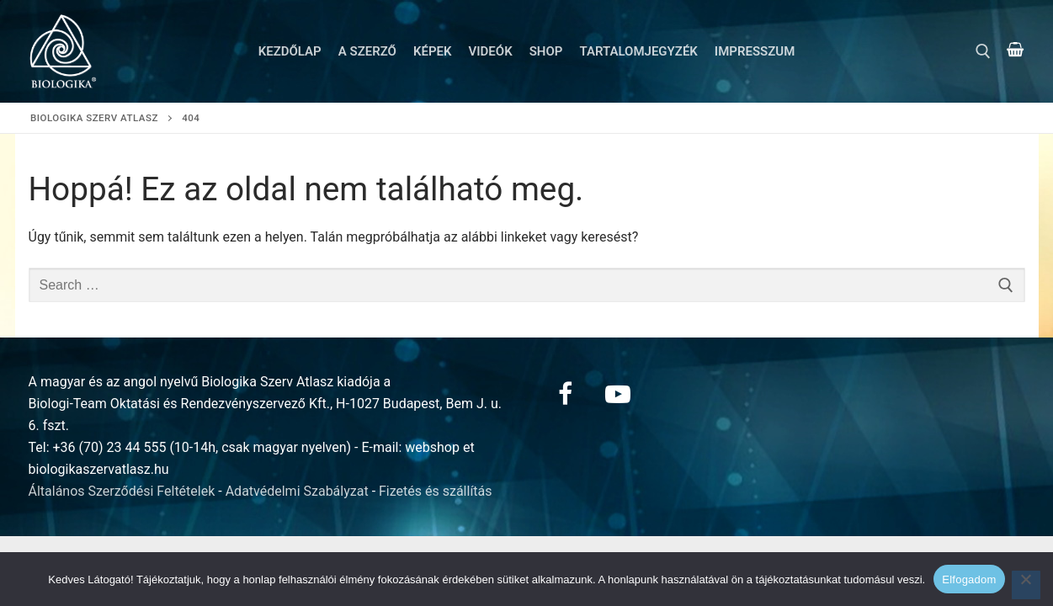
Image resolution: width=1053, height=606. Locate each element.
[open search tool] (983, 51)
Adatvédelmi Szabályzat (297, 491)
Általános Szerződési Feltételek (122, 491)
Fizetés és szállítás (435, 491)
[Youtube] (618, 394)
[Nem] (1026, 585)
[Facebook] (565, 394)
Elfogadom (969, 579)
